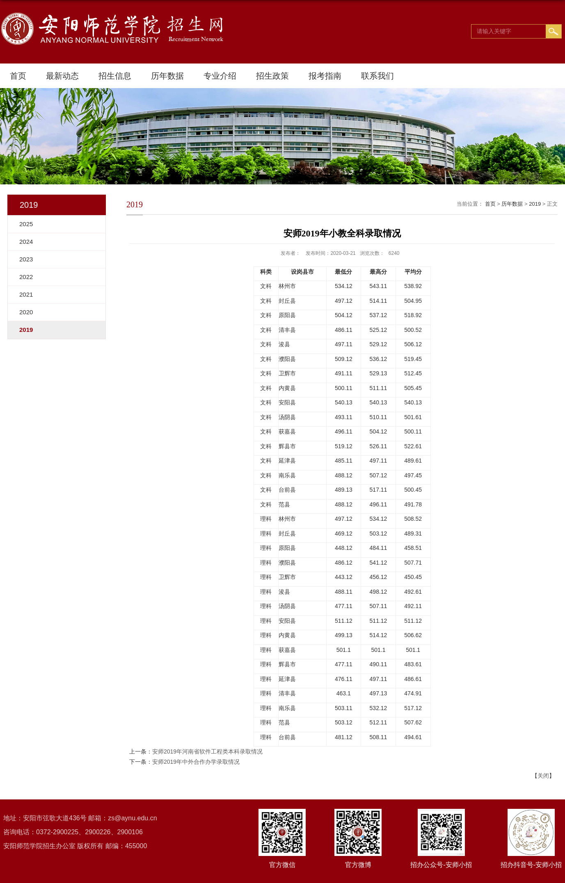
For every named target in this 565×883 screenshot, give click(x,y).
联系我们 (377, 75)
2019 (535, 204)
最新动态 (62, 75)
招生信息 (114, 75)
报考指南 (325, 75)
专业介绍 (220, 75)
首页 (18, 75)
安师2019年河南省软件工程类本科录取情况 (207, 751)
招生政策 (272, 75)
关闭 (543, 775)
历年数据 (167, 75)
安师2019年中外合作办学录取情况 (196, 761)
